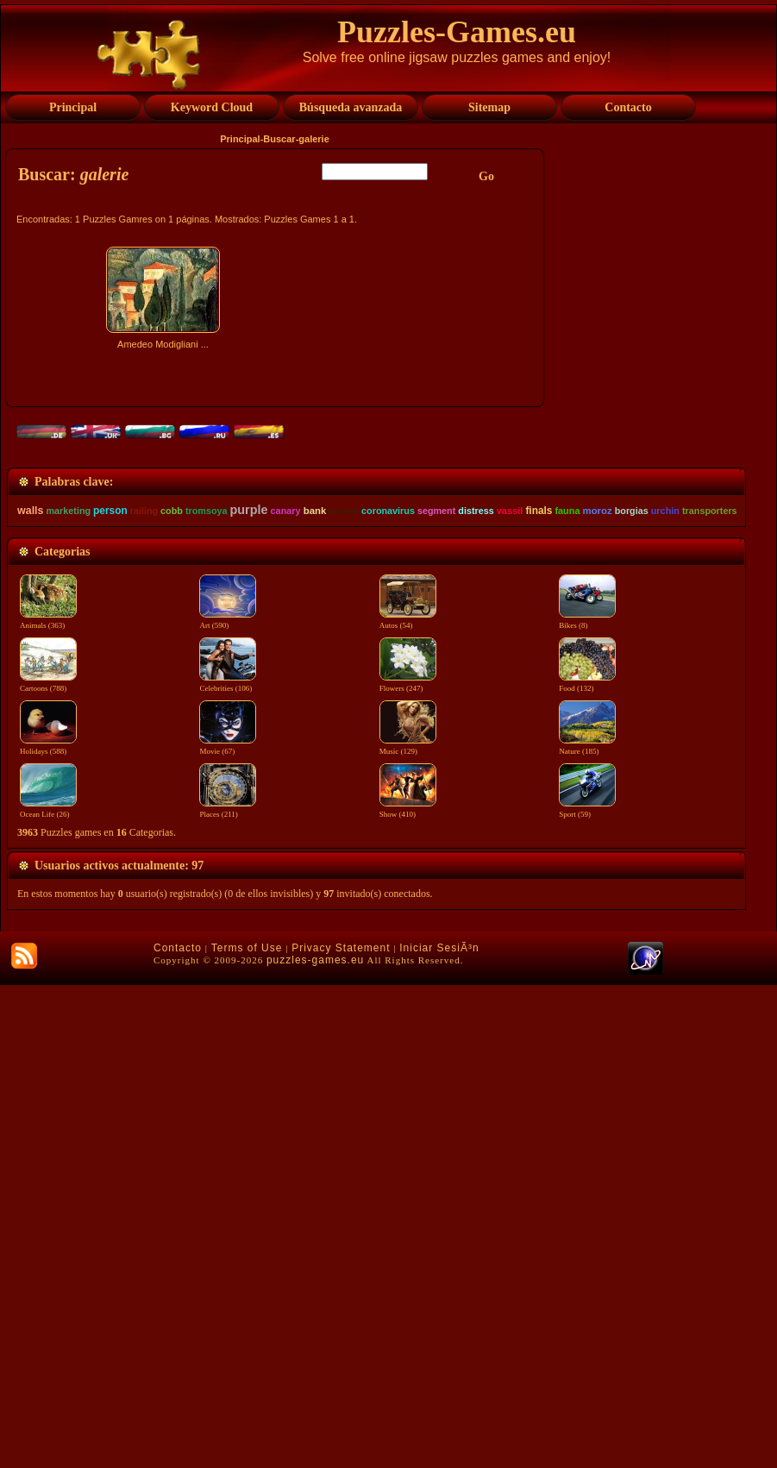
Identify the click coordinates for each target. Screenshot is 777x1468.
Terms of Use (247, 1431)
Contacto (178, 1431)
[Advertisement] (276, 506)
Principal (240, 139)
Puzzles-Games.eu (456, 32)
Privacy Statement (340, 1431)
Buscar (279, 139)
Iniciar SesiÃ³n (439, 1431)
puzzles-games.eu (315, 1443)
